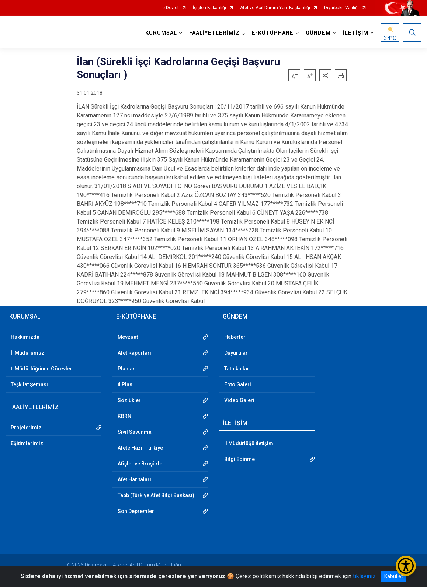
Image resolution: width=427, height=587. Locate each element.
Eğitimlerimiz (27, 443)
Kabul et (393, 576)
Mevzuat (128, 337)
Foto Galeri (237, 384)
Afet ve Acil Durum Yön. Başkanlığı (275, 8)
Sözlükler (129, 400)
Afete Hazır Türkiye (140, 448)
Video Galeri (239, 400)
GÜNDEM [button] (318, 33)
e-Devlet (170, 8)
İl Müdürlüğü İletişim (248, 443)
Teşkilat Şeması (29, 384)
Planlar (126, 369)
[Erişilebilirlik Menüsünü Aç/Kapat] (406, 566)
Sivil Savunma (135, 432)
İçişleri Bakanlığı (209, 8)
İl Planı (126, 384)
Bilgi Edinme (239, 459)
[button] (325, 75)
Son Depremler (136, 511)
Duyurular (236, 353)
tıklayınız (364, 576)
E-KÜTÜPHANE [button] (273, 33)
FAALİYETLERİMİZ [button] (214, 33)
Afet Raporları (134, 353)
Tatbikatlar (236, 369)
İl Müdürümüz (27, 353)
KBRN (124, 416)
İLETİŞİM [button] (355, 33)
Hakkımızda (25, 337)
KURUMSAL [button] (161, 33)
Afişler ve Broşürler (141, 464)
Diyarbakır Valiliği (341, 8)
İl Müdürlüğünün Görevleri (42, 369)
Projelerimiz (26, 427)
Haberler (235, 337)
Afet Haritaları (134, 479)
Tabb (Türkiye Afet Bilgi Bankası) (156, 495)
